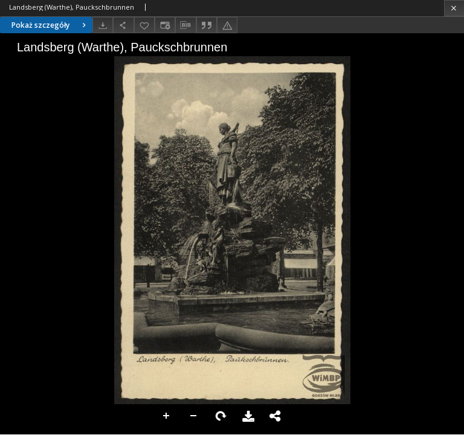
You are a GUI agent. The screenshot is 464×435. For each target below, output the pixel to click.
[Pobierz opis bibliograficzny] (185, 25)
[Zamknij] (454, 8)
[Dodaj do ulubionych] (144, 25)
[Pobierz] (102, 25)
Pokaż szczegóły (50, 25)
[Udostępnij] (123, 25)
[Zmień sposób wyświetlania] (165, 25)
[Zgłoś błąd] (227, 25)
